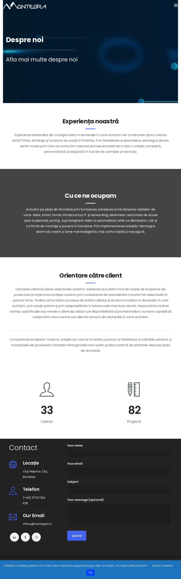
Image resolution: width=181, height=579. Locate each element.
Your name (119, 451)
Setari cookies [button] (162, 565)
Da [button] (90, 572)
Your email (119, 469)
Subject (119, 487)
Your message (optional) (119, 512)
